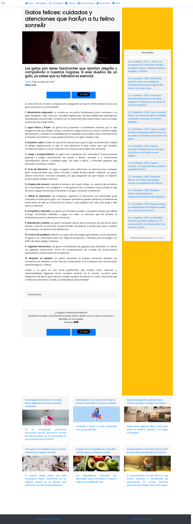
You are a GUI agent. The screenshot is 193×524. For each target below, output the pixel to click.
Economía (103, 3)
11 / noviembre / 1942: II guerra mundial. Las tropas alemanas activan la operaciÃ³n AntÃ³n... (147, 166)
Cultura (70, 3)
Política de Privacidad (48, 519)
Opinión (41, 3)
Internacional (86, 3)
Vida (116, 3)
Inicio (29, 3)
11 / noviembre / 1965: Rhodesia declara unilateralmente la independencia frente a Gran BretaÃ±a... (147, 193)
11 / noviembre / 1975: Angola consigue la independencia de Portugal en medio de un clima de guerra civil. (147, 207)
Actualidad (56, 3)
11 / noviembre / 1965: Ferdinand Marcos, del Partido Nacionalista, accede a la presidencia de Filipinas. (145, 180)
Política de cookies (141, 519)
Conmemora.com (159, 238)
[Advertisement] (71, 366)
